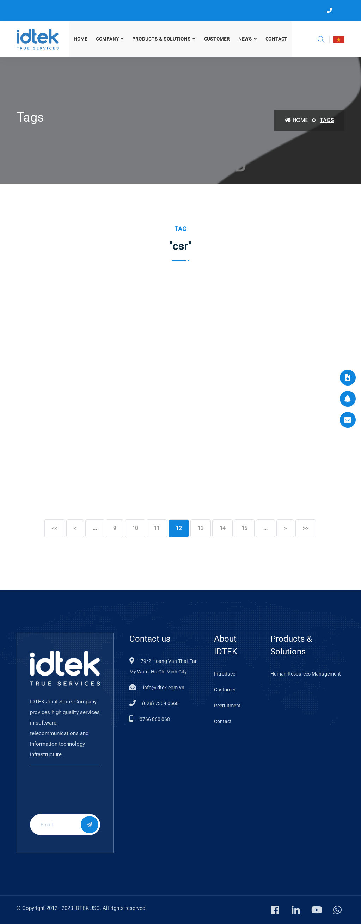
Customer (224, 689)
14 (222, 528)
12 (179, 528)
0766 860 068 (155, 719)
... (95, 528)
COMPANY (107, 39)
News (245, 39)
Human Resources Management (305, 674)
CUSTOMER (217, 39)
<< (54, 528)
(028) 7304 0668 (160, 703)
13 (200, 528)
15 (244, 528)
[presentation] (76, 795)
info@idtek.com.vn (163, 687)
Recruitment (227, 705)
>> (305, 528)
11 (157, 528)
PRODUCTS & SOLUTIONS (161, 39)
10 (135, 528)
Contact (276, 39)
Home (80, 39)
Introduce (224, 674)
